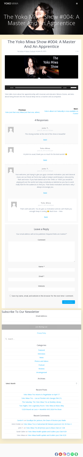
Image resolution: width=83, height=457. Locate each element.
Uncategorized (41, 372)
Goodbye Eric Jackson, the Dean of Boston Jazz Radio (46, 420)
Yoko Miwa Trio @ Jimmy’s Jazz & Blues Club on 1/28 (45, 428)
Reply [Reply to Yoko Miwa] (45, 160)
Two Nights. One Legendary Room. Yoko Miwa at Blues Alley (41, 406)
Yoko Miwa (45, 148)
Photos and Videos (41, 361)
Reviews (42, 369)
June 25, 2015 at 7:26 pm (45, 130)
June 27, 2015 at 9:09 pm (46, 205)
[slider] (38, 87)
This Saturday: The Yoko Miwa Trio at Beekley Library (41, 402)
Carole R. (20, 420)
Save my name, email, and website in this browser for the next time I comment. (42, 296)
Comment (41, 240)
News (27, 51)
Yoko (11, 3)
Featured (41, 350)
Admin (22, 51)
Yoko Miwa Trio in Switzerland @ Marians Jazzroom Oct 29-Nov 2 (47, 424)
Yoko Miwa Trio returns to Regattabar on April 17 (42, 394)
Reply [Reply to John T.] (45, 140)
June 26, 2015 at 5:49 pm (45, 171)
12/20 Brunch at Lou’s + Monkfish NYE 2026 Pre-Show (41, 409)
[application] (41, 87)
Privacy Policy (41, 333)
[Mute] (69, 87)
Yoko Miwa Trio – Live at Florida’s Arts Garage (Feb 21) (41, 398)
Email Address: (41, 316)
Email (41, 276)
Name (42, 266)
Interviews (41, 354)
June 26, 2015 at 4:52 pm (45, 151)
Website (41, 286)
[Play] (8, 87)
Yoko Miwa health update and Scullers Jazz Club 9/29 (47, 431)
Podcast (32, 51)
